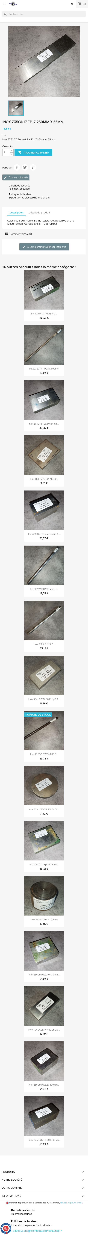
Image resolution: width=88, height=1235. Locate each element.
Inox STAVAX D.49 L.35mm (44, 919)
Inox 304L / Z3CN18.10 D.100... (44, 809)
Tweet (25, 167)
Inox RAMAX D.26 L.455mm (44, 589)
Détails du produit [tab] (39, 212)
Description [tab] (16, 212)
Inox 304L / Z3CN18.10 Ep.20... (44, 699)
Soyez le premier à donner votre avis (44, 247)
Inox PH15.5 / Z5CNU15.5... (44, 754)
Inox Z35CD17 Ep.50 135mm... (44, 423)
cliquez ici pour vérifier (71, 1202)
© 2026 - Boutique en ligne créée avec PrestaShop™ (32, 1230)
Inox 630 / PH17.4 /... (44, 644)
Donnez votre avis (16, 177)
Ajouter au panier (33, 153)
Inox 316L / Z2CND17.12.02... (44, 478)
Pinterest (33, 167)
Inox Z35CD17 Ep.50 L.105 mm (44, 1139)
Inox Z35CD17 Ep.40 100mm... (44, 974)
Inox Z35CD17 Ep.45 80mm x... (44, 533)
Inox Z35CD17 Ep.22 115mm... (44, 864)
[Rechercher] (44, 14)
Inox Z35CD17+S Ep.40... (44, 313)
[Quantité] (6, 152)
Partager (17, 167)
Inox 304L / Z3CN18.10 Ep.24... (44, 1029)
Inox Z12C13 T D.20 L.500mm (44, 368)
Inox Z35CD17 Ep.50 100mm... (44, 1084)
